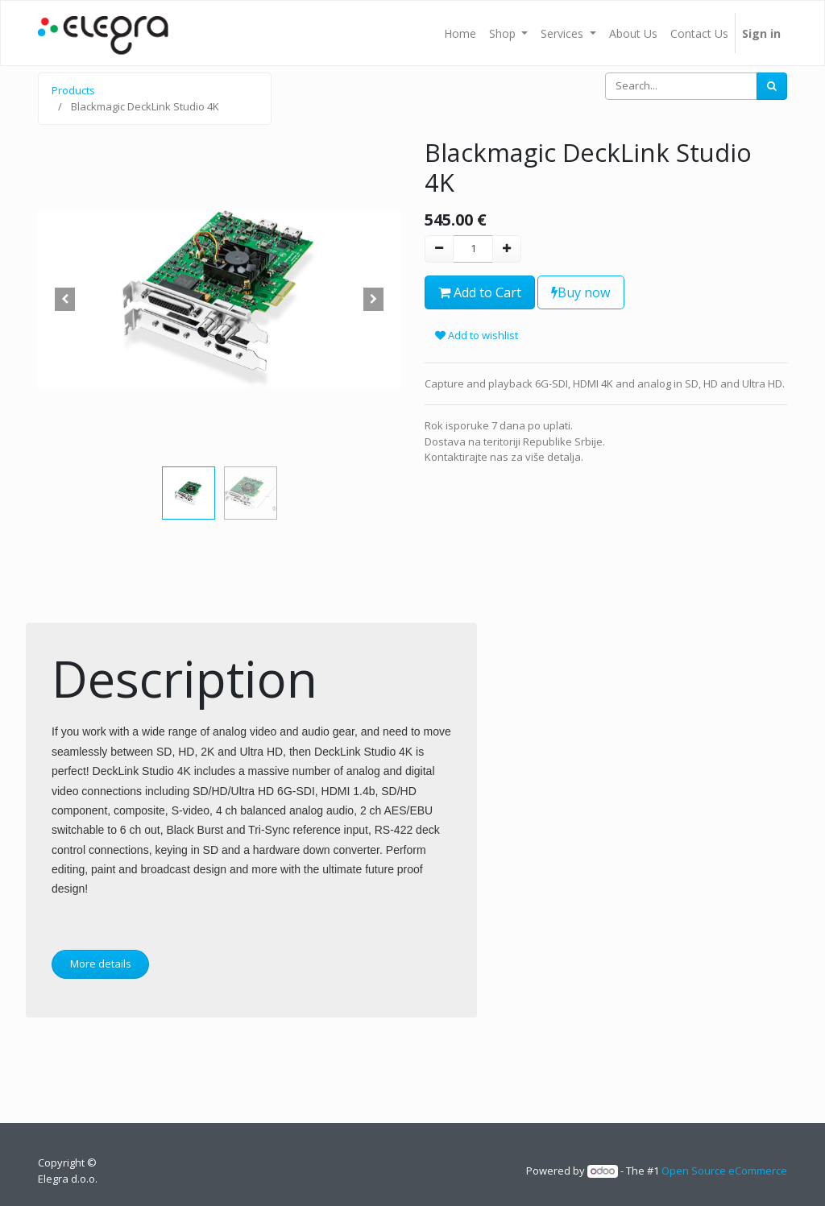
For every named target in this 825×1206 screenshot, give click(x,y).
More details (100, 963)
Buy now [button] (581, 292)
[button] (65, 299)
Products (73, 90)
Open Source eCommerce (724, 1170)
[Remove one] (439, 249)
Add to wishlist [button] (476, 335)
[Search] (772, 86)
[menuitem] (460, 33)
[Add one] (506, 249)
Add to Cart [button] (479, 292)
